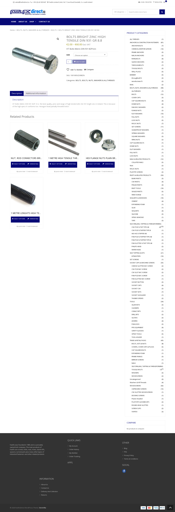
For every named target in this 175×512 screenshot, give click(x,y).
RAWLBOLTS (136, 59)
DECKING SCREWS (138, 395)
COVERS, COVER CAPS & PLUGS (143, 347)
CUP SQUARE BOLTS (139, 101)
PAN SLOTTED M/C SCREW (141, 279)
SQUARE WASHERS (138, 136)
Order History (74, 449)
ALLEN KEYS (136, 305)
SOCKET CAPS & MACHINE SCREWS (142, 263)
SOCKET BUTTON (138, 282)
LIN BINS (134, 321)
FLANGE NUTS (136, 110)
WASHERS (135, 373)
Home (13, 21)
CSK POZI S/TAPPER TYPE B (141, 230)
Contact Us (44, 21)
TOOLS (132, 301)
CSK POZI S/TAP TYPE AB (140, 227)
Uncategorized (135, 379)
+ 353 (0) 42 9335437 (39, 2)
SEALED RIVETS (137, 191)
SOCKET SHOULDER (139, 295)
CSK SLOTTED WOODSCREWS (142, 392)
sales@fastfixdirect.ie (22, 2)
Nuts (131, 165)
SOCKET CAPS (137, 285)
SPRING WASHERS (138, 133)
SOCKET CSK (136, 288)
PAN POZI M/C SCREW (139, 276)
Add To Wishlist (33, 171)
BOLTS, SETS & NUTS (139, 344)
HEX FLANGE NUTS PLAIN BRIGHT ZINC (101, 158)
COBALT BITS (136, 311)
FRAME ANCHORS (138, 52)
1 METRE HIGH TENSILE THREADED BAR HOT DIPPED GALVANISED (64, 158)
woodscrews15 (137, 81)
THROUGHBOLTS (138, 65)
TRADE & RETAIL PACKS (138, 340)
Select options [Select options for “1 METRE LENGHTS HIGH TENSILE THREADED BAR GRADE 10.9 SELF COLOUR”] (19, 218)
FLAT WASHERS (137, 114)
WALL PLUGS (136, 72)
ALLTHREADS (136, 91)
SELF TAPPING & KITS (137, 253)
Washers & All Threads (138, 382)
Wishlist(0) (158, 2)
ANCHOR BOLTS (137, 46)
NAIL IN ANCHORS (138, 55)
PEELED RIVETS (137, 185)
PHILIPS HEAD (136, 246)
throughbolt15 (137, 78)
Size (68, 55)
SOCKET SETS (136, 292)
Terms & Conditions (131, 459)
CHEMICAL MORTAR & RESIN (141, 49)
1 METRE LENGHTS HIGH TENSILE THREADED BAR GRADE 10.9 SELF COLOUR (26, 213)
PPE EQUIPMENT (137, 327)
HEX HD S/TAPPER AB (139, 233)
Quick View (21, 171)
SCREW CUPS (136, 408)
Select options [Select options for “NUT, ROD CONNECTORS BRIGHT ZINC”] (19, 164)
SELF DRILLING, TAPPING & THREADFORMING (145, 224)
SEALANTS (135, 211)
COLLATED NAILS (137, 162)
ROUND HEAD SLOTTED (140, 405)
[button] (58, 39)
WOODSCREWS (137, 376)
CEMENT (134, 201)
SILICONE (135, 214)
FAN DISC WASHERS (139, 107)
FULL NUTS (135, 117)
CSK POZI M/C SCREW (139, 269)
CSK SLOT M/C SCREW (139, 272)
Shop (33, 21)
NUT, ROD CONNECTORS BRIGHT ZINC (26, 158)
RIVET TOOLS (136, 188)
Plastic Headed (137, 399)
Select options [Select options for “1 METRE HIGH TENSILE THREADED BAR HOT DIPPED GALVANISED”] (57, 164)
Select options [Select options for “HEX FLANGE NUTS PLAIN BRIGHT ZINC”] (94, 164)
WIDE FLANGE (136, 195)
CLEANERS (135, 308)
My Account (73, 446)
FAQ (125, 452)
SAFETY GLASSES (138, 331)
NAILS (134, 363)
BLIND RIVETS (136, 178)
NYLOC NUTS (136, 123)
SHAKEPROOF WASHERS (140, 130)
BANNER (133, 75)
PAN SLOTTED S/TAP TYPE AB (142, 243)
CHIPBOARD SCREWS (139, 389)
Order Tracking (74, 456)
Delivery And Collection (49, 491)
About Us (23, 21)
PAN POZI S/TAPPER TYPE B (141, 240)
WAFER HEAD (136, 250)
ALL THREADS (134, 39)
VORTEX (134, 412)
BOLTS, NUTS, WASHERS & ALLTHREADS (33, 30)
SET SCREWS (136, 127)
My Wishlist (73, 453)
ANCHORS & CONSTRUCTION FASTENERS (144, 42)
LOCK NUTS (136, 120)
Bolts (131, 85)
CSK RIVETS (136, 182)
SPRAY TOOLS (137, 334)
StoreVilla (42, 508)
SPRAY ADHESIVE (138, 217)
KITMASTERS (136, 256)
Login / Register (146, 2)
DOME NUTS (136, 104)
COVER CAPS (136, 97)
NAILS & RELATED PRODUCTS (140, 159)
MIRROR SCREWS (138, 360)
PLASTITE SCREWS (136, 172)
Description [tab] (17, 93)
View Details (34, 164)
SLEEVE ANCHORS (138, 62)
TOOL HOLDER (137, 337)
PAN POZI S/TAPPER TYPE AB (142, 237)
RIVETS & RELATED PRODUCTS (140, 175)
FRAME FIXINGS (137, 356)
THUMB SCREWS (137, 298)
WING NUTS (136, 140)
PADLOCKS (135, 324)
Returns (44, 495)
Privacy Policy (129, 455)
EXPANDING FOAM (138, 204)
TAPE (133, 220)
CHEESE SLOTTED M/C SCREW (142, 266)
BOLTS (54, 30)
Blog (125, 448)
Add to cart (80, 62)
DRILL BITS (135, 314)
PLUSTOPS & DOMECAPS (140, 402)
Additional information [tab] (36, 93)
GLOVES (134, 318)
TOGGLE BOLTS (137, 68)
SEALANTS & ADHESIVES (138, 198)
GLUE (133, 208)
